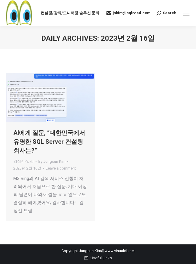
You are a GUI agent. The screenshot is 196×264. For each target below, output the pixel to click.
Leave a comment (61, 168)
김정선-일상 (23, 161)
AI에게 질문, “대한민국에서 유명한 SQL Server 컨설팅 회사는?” (49, 141)
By (52, 161)
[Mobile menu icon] (186, 13)
